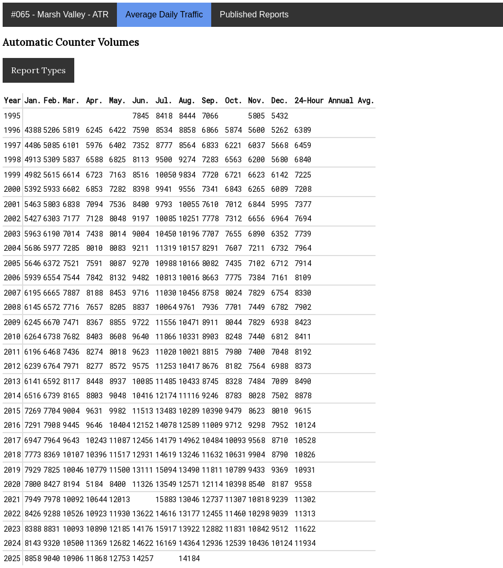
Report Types (38, 70)
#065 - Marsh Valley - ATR (60, 14)
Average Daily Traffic (164, 14)
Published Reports (254, 14)
